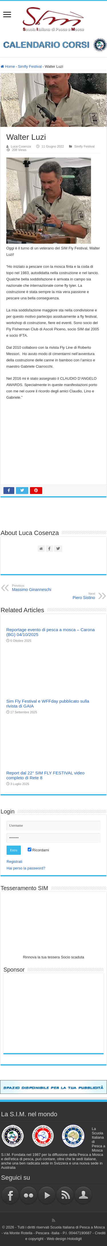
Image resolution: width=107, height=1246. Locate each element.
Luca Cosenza (21, 146)
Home (8, 66)
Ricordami (38, 850)
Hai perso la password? (26, 868)
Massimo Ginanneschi (41, 588)
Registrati (14, 861)
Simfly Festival (30, 66)
